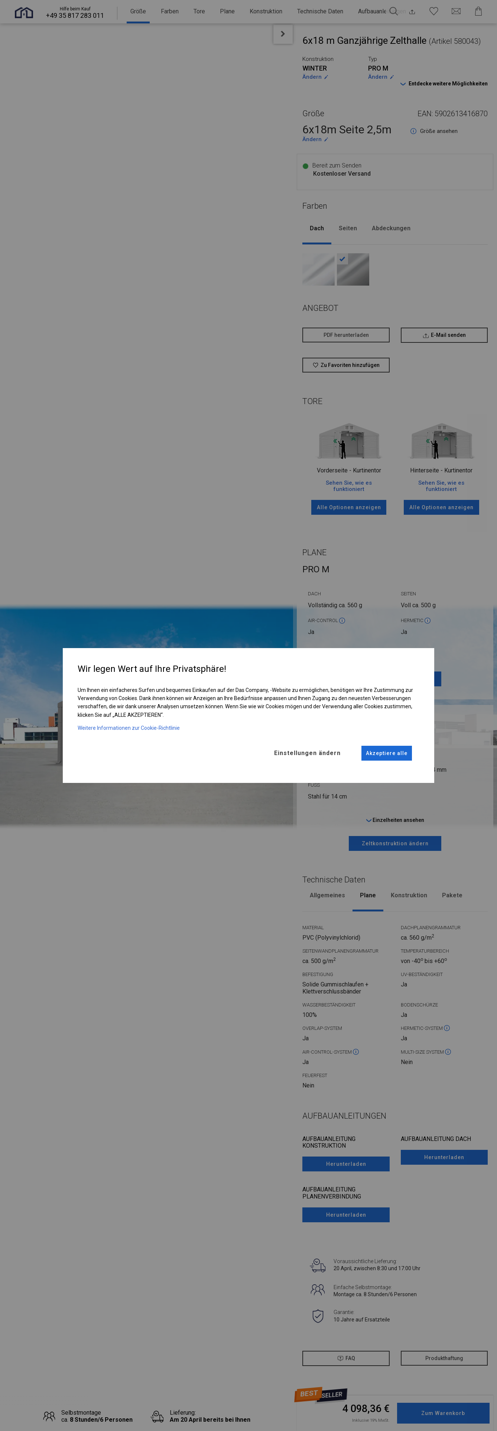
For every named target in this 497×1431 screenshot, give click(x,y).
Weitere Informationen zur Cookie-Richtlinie (129, 728)
